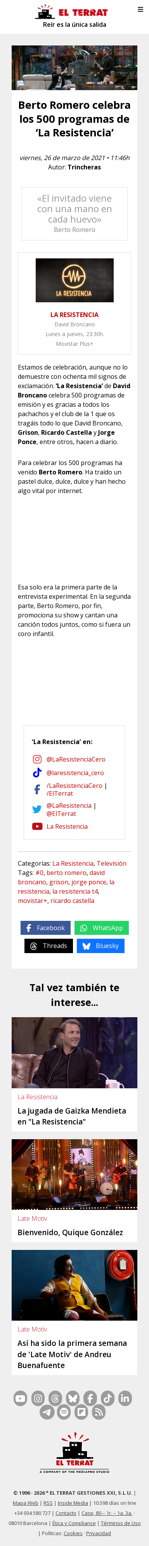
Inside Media (73, 1502)
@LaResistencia (69, 805)
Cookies (73, 1533)
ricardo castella (72, 900)
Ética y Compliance (74, 1523)
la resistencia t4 (75, 891)
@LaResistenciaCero (76, 759)
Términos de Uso (121, 1523)
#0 (39, 872)
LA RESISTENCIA (74, 314)
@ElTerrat (61, 813)
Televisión (111, 863)
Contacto (65, 1512)
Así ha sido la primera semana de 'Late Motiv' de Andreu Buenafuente (72, 1354)
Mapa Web (25, 1502)
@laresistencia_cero (75, 773)
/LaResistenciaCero (74, 785)
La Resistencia (67, 826)
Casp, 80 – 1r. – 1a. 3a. (106, 1512)
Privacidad (98, 1533)
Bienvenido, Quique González (70, 1232)
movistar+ (32, 900)
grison (58, 882)
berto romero (67, 872)
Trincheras (84, 167)
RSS (48, 1502)
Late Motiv (32, 1218)
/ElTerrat (60, 793)
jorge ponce (88, 882)
